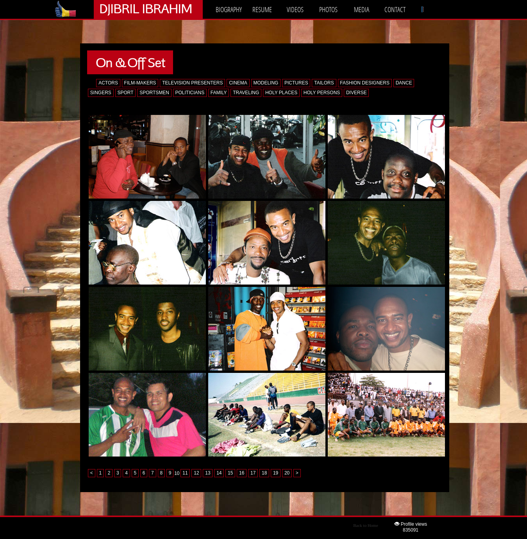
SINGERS (100, 92)
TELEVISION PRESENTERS (192, 83)
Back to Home (365, 525)
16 (241, 473)
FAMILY (219, 92)
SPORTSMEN (154, 92)
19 (275, 473)
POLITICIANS (190, 92)
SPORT (125, 92)
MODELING (265, 83)
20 (286, 473)
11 (185, 473)
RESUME (262, 9)
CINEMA (238, 83)
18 (264, 473)
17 (252, 473)
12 (196, 473)
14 (219, 473)
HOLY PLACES (281, 92)
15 (230, 473)
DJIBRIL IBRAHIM (145, 8)
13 (207, 473)
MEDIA (361, 9)
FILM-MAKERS (140, 83)
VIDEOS (295, 9)
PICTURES (296, 83)
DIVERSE (356, 92)
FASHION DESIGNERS (364, 83)
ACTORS (108, 83)
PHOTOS (328, 9)
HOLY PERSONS (322, 92)
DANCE (404, 83)
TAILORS (324, 83)
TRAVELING (246, 92)
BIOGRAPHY (229, 9)
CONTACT (395, 9)
